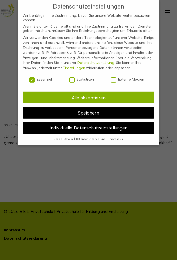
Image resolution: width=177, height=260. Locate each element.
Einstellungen (74, 62)
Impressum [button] (116, 133)
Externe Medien (127, 73)
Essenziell (41, 73)
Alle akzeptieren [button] (89, 91)
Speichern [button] (88, 106)
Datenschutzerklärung (95, 57)
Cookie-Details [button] (64, 133)
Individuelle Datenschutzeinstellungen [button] (88, 122)
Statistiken (81, 73)
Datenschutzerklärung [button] (91, 133)
